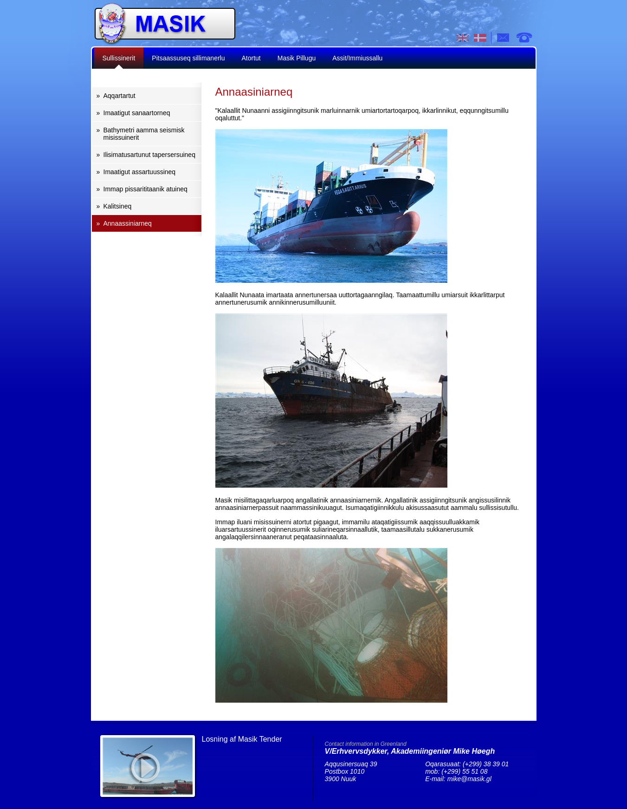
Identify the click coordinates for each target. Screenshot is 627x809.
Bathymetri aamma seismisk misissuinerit (144, 133)
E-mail (503, 37)
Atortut (251, 58)
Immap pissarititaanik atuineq (145, 189)
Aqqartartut (119, 95)
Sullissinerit (119, 58)
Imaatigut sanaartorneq (136, 113)
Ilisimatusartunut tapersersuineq (149, 154)
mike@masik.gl (469, 779)
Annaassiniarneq (127, 223)
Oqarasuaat (524, 38)
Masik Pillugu (297, 58)
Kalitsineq (117, 206)
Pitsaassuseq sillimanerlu (188, 58)
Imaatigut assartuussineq (139, 172)
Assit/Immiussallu (357, 58)
